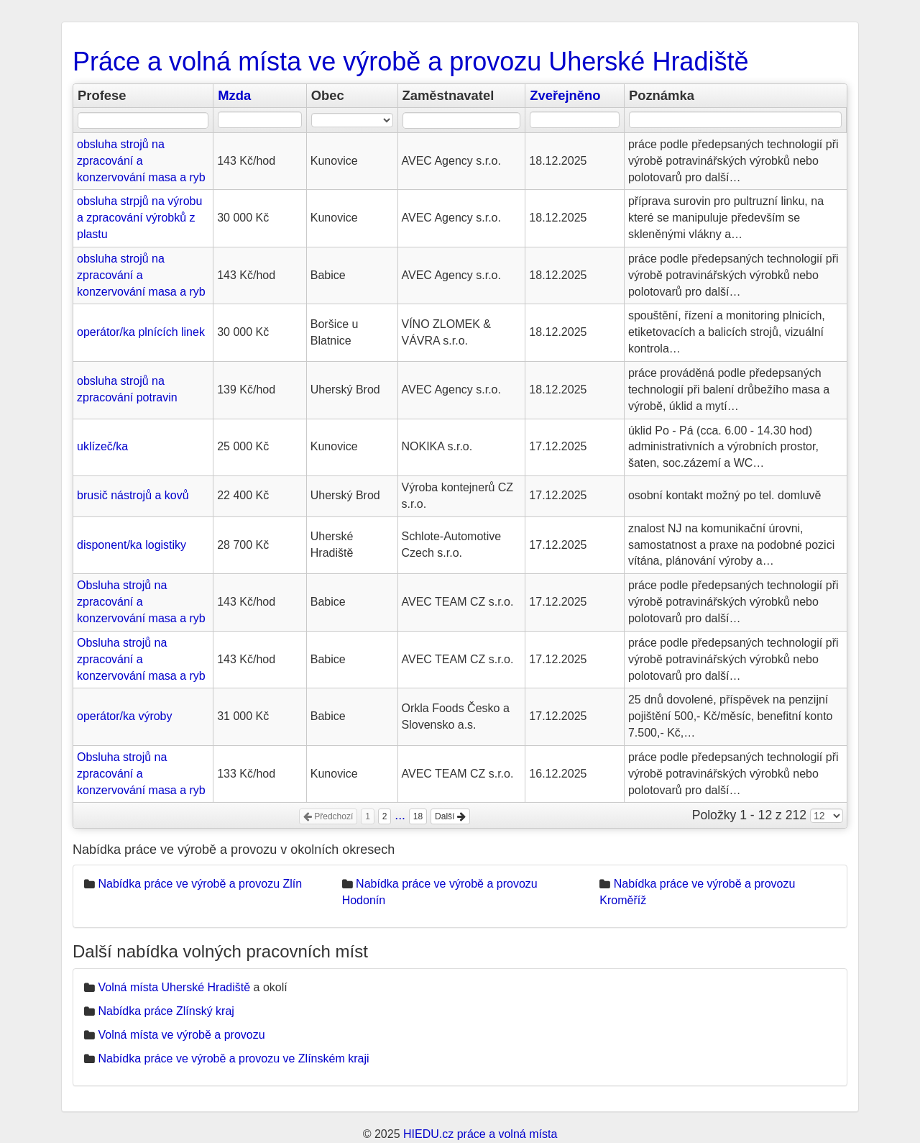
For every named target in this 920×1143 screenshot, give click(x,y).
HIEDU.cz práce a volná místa (480, 1134)
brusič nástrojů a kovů (133, 495)
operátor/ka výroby (124, 716)
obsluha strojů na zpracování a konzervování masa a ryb (141, 160)
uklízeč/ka (102, 446)
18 (418, 816)
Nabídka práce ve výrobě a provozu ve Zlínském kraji (233, 1058)
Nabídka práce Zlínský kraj (166, 1011)
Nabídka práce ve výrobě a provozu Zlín (200, 884)
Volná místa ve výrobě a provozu (181, 1035)
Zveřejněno (565, 95)
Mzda (234, 95)
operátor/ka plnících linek (141, 332)
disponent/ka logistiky (131, 545)
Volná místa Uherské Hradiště (174, 987)
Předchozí (328, 816)
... (400, 815)
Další (450, 816)
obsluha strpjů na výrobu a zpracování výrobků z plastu (139, 217)
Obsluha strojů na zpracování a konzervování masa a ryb (141, 601)
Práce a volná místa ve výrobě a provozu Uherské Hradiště (410, 61)
